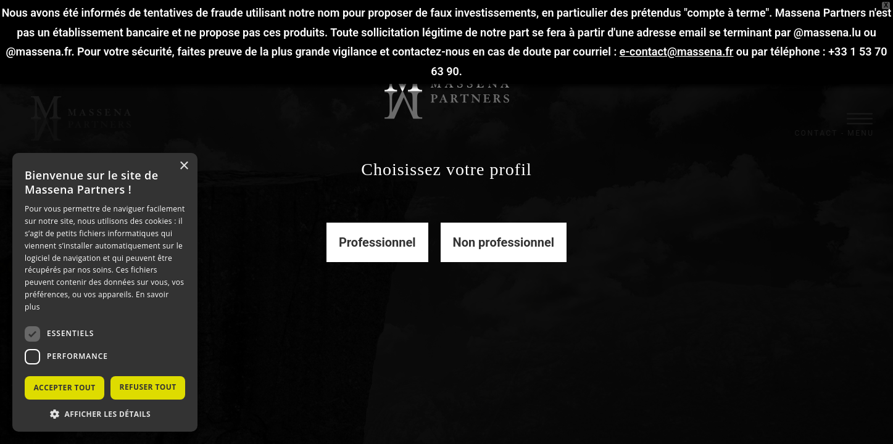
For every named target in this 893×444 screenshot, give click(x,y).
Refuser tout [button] (148, 387)
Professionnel (377, 242)
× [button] (183, 166)
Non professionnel (504, 242)
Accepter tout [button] (64, 387)
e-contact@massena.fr (676, 51)
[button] (105, 413)
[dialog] (104, 292)
